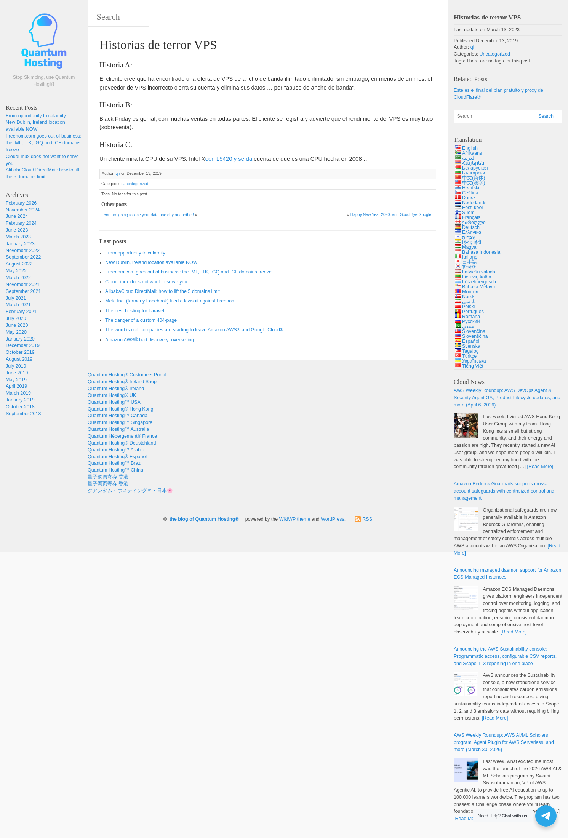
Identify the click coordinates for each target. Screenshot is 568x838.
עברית (468, 237)
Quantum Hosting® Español (117, 456)
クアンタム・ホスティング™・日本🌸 (130, 490)
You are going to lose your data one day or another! (149, 215)
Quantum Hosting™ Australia (118, 429)
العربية (469, 158)
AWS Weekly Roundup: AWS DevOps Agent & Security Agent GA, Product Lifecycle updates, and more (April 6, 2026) (507, 398)
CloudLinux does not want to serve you (146, 282)
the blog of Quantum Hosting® (204, 519)
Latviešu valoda (478, 272)
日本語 (469, 262)
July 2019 (16, 366)
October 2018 (20, 406)
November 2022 (23, 250)
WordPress (332, 519)
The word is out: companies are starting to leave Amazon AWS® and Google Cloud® (194, 330)
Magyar (470, 247)
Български (473, 173)
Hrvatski (470, 187)
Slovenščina (475, 336)
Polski (468, 306)
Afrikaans (472, 153)
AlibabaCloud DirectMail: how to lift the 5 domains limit (162, 291)
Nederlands (474, 202)
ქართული (474, 222)
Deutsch (471, 227)
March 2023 (18, 237)
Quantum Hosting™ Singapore (120, 422)
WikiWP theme (294, 519)
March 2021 (18, 304)
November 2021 (23, 284)
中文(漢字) (473, 183)
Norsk (468, 296)
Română (471, 316)
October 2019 (20, 352)
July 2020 (16, 318)
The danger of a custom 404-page (141, 320)
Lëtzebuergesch (479, 282)
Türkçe (469, 356)
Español (470, 341)
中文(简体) (473, 178)
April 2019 (16, 386)
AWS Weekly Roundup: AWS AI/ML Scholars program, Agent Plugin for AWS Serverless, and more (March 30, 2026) (504, 742)
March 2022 (18, 277)
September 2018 (23, 413)
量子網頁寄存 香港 (108, 477)
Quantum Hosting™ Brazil (115, 463)
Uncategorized (135, 184)
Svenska (471, 346)
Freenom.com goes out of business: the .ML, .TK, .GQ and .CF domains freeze (44, 142)
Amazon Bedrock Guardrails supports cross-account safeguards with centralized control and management (504, 491)
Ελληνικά (471, 232)
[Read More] (540, 466)
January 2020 (20, 339)
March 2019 (18, 393)
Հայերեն (473, 163)
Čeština (470, 192)
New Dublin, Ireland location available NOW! (152, 262)
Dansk (468, 197)
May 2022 (16, 270)
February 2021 (21, 311)
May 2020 (16, 332)
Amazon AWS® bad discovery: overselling (149, 339)
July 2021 (16, 298)
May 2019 (16, 379)
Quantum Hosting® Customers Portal (127, 374)
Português (473, 311)
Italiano (469, 257)
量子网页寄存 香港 (108, 483)
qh (117, 173)
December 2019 (23, 345)
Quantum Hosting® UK (112, 395)
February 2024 (21, 223)
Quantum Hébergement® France (122, 436)
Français (471, 217)
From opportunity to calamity (36, 115)
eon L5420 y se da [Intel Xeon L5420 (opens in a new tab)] (228, 158)
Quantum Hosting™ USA (114, 402)
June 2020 (17, 325)
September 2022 (23, 257)
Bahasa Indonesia (481, 252)
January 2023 (20, 243)
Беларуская (475, 168)
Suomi (468, 212)
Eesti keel (472, 207)
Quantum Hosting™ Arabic (116, 450)
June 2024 (17, 216)
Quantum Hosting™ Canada (117, 415)
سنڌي (468, 326)
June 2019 (17, 373)
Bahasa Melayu (478, 286)
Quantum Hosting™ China (115, 470)
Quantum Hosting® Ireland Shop (122, 381)
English (470, 148)
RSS (367, 519)
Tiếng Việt (472, 366)
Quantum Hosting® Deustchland (122, 443)
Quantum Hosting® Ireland (116, 388)
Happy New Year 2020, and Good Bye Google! (391, 215)
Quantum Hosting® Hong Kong (121, 409)
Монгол (470, 291)
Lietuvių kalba (476, 277)
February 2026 (21, 203)
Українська (474, 361)
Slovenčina (473, 331)
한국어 (469, 267)
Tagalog (470, 351)
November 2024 (23, 210)
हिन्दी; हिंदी (471, 242)
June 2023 (17, 230)
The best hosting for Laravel (134, 310)
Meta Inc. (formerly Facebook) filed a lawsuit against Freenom (170, 301)
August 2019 (19, 359)
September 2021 (23, 291)
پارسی (469, 301)
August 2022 (19, 264)
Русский (471, 321)
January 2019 (20, 400)
